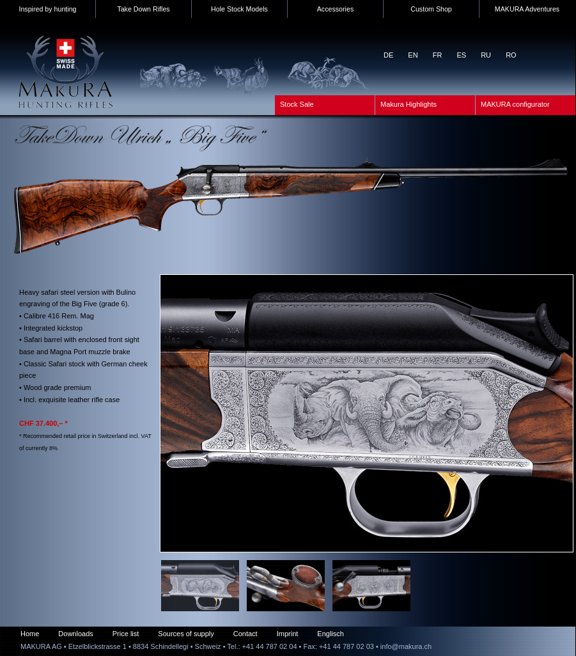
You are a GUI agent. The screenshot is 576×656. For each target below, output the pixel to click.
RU (486, 55)
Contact (245, 633)
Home (29, 633)
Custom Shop (431, 9)
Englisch (330, 633)
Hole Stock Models (239, 9)
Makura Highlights (408, 104)
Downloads (75, 633)
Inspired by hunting (47, 9)
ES (461, 55)
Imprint (288, 633)
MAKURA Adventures (527, 9)
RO (511, 55)
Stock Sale (297, 104)
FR (437, 55)
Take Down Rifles (143, 9)
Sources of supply (186, 633)
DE (388, 55)
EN (412, 55)
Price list (126, 633)
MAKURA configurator (515, 104)
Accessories (335, 9)
